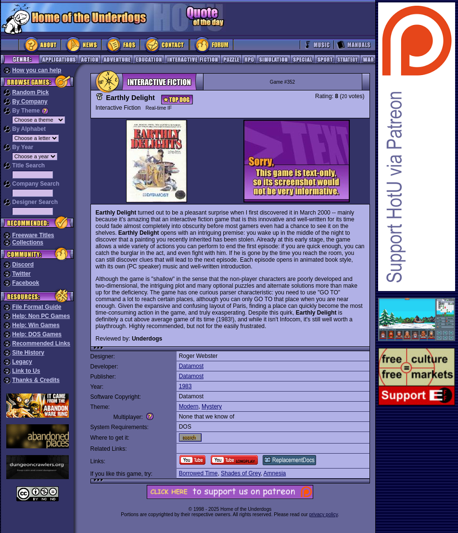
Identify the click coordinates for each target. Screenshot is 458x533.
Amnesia (275, 473)
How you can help (36, 70)
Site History (28, 352)
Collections (27, 242)
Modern (189, 406)
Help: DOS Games (37, 334)
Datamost (191, 366)
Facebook (25, 282)
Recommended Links (41, 343)
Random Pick (30, 92)
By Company (29, 101)
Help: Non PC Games (41, 316)
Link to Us (26, 371)
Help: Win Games (36, 325)
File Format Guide (36, 307)
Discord (23, 264)
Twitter (21, 273)
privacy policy (323, 514)
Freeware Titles (33, 235)
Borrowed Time (198, 473)
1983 (185, 386)
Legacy (22, 361)
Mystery (212, 406)
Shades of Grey (241, 473)
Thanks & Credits (36, 380)
